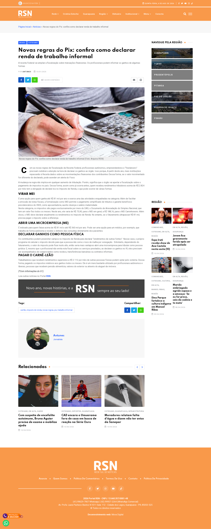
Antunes (26, 72)
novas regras (48, 310)
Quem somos (60, 479)
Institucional (131, 14)
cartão (23, 310)
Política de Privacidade (156, 479)
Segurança (178, 232)
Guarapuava (89, 14)
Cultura (166, 281)
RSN (48, 276)
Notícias (37, 27)
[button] (137, 367)
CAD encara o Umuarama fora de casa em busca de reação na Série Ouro (79, 418)
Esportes (76, 411)
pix (55, 310)
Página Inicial (24, 27)
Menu (146, 14)
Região (102, 14)
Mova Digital (105, 514)
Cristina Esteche (71, 14)
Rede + (55, 14)
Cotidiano (23, 411)
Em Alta (32, 411)
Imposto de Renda (34, 310)
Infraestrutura (136, 411)
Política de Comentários (87, 479)
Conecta (159, 14)
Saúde (40, 411)
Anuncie (43, 479)
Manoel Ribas (158, 289)
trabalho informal (65, 310)
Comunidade (157, 227)
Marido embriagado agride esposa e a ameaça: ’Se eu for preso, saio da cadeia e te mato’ (182, 294)
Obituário (116, 14)
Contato (133, 479)
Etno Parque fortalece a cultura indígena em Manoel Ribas (161, 304)
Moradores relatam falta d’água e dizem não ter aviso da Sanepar (124, 418)
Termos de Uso (114, 479)
